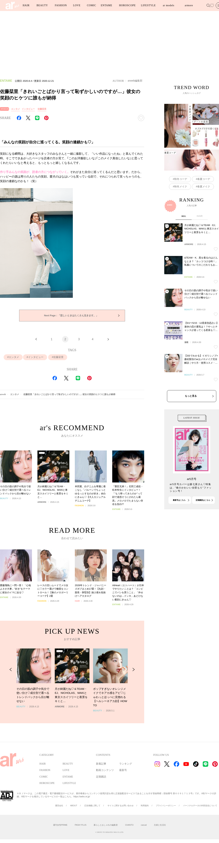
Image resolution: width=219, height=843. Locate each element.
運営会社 (59, 805)
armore (189, 5)
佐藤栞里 (42, 109)
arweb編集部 (135, 80)
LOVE (76, 5)
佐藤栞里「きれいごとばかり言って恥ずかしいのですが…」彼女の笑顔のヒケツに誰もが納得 (69, 394)
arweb (3, 394)
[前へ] (36, 339)
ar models (168, 5)
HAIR (26, 5)
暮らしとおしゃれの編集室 (106, 825)
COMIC (91, 5)
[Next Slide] (133, 681)
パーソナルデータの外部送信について (200, 805)
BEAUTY (42, 5)
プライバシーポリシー (166, 805)
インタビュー (28, 109)
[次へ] (108, 339)
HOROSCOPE (127, 5)
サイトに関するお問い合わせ (120, 805)
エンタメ (15, 109)
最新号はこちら (179, 511)
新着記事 (101, 763)
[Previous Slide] (10, 681)
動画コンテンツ (105, 770)
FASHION (61, 5)
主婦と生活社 (160, 825)
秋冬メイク (180, 186)
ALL (183, 238)
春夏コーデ (203, 179)
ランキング (125, 763)
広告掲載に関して (92, 805)
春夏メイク (203, 186)
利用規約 (145, 805)
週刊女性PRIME (60, 825)
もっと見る (191, 418)
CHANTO (129, 825)
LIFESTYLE (148, 5)
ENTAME (106, 5)
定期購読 (101, 776)
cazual (144, 825)
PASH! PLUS (80, 825)
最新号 (123, 770)
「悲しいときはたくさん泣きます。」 (71, 315)
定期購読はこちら (203, 511)
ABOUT (73, 805)
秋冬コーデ (180, 179)
